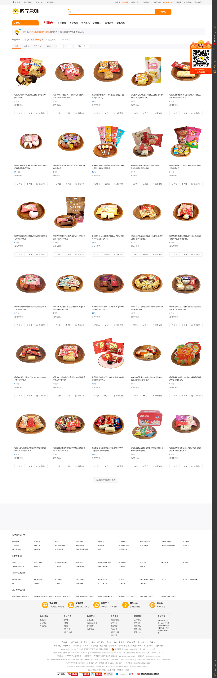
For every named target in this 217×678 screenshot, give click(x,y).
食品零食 (143, 563)
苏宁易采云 (151, 642)
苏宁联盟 (94, 646)
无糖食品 (15, 545)
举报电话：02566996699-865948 (149, 656)
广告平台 (85, 646)
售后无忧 (105, 603)
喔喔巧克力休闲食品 (62, 597)
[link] (16, 46)
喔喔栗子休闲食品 (146, 597)
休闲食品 (79, 563)
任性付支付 (68, 632)
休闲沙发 (122, 566)
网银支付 (67, 623)
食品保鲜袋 (80, 580)
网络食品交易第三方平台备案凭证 (68, 656)
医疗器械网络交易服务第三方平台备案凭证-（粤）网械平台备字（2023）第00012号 (77, 660)
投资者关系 (131, 642)
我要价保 (114, 623)
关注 (29, 113)
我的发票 (114, 635)
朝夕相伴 (159, 646)
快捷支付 (67, 626)
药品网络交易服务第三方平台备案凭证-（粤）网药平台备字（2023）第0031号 (94, 663)
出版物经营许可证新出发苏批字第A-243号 (105, 653)
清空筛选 (64, 39)
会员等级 (43, 623)
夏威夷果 (37, 542)
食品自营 (58, 580)
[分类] (25, 22)
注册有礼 (125, 2)
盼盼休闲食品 (103, 566)
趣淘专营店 (18, 105)
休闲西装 (37, 549)
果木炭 (164, 580)
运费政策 (90, 620)
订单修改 (114, 629)
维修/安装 (114, 626)
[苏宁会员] (157, 2)
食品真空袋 (59, 549)
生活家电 (109, 23)
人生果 (121, 580)
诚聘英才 (66, 646)
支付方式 (67, 616)
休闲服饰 (58, 583)
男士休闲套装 (103, 583)
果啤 (14, 563)
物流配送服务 (92, 623)
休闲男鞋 (122, 542)
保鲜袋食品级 (145, 542)
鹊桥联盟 (103, 646)
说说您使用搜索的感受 (105, 480)
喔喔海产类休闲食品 (169, 597)
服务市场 (137, 629)
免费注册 (43, 620)
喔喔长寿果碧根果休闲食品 (44, 597)
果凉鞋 (185, 563)
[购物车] (168, 2)
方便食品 (101, 542)
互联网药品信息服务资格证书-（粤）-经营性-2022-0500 (144, 653)
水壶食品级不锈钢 (168, 545)
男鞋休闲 (37, 545)
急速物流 (79, 603)
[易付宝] (179, 2)
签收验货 (90, 626)
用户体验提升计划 (134, 646)
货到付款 (67, 629)
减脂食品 (37, 566)
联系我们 (57, 646)
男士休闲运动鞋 (61, 563)
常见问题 (43, 626)
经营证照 (87, 656)
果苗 (14, 583)
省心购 (160, 603)
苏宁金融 (74, 642)
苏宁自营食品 (124, 545)
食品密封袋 (80, 566)
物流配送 (91, 616)
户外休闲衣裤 (60, 545)
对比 (19, 113)
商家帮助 (137, 626)
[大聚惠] (48, 22)
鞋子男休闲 (80, 545)
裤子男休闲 (16, 549)
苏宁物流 (100, 642)
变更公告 (114, 660)
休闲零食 (15, 542)
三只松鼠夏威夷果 (104, 563)
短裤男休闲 (123, 549)
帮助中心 (134, 603)
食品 (56, 542)
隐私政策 (122, 646)
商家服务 (138, 616)
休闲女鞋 (122, 583)
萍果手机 (79, 542)
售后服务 (114, 616)
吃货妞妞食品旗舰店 (147, 580)
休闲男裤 (79, 583)
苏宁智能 (140, 642)
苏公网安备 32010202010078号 (124, 649)
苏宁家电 (73, 23)
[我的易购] (147, 2)
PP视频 (92, 642)
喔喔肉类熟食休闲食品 (106, 597)
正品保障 (53, 603)
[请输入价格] (60, 46)
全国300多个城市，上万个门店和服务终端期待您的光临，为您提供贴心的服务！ (163, 626)
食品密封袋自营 (18, 566)
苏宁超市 (62, 23)
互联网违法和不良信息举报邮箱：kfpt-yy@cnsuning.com (114, 656)
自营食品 (186, 545)
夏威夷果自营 (166, 542)
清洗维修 (121, 23)
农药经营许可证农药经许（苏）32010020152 (153, 660)
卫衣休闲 (143, 583)
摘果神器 (37, 583)
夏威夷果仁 (123, 563)
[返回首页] (17, 2)
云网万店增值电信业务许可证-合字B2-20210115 (70, 653)
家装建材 (97, 23)
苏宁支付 (67, 620)
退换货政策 (115, 620)
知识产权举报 (119, 642)
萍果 (99, 549)
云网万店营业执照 (127, 660)
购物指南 (44, 616)
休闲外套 (58, 566)
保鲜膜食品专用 (82, 549)
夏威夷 (142, 566)
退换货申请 (115, 632)
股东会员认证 (149, 646)
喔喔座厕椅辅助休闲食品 (85, 597)
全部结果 (16, 39)
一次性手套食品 (103, 580)
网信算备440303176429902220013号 (138, 663)
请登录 (117, 2)
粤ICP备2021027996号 (148, 649)
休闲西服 (165, 563)
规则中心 (137, 632)
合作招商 (137, 620)
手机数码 (85, 23)
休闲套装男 (38, 580)
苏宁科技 (65, 642)
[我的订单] (135, 2)
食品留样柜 (144, 545)
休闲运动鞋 (16, 580)
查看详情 (40, 113)
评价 (16, 101)
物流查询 (90, 629)
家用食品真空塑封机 (190, 580)
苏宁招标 (112, 646)
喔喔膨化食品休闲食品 (20, 597)
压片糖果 (186, 542)
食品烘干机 (38, 563)
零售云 (109, 642)
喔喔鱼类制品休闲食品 (127, 597)
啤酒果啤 (101, 545)
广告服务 (137, 623)
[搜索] (113, 11)
